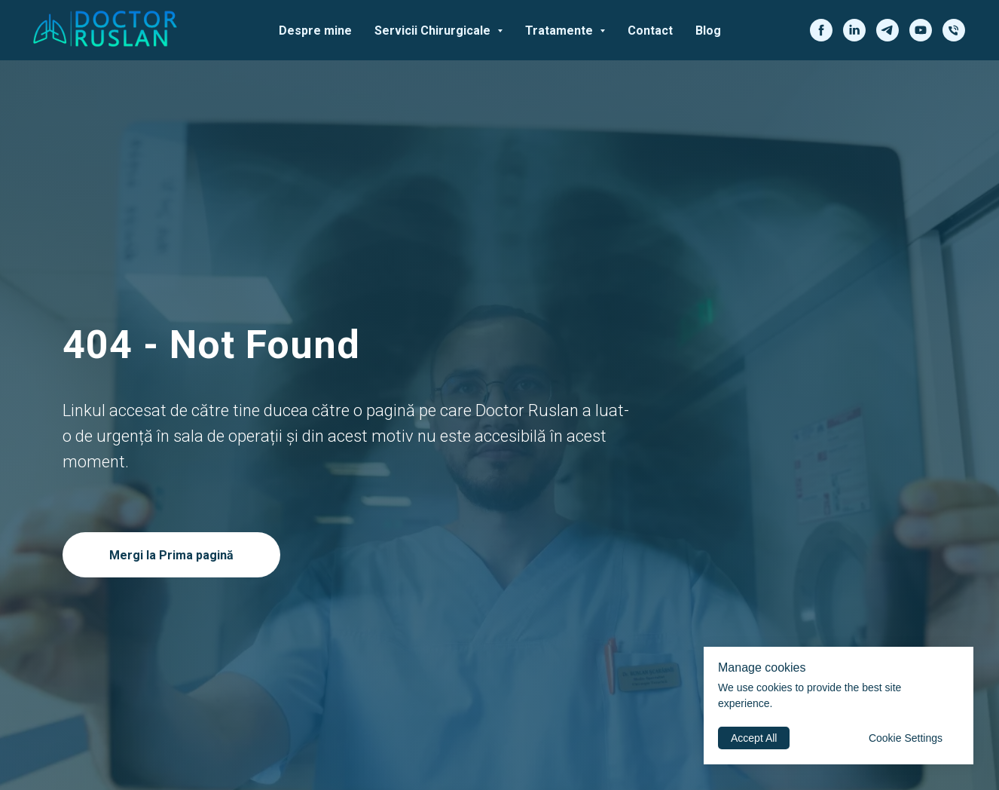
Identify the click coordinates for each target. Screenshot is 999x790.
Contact (650, 30)
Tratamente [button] (560, 30)
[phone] (953, 30)
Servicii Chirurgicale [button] (433, 30)
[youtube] (920, 30)
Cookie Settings (905, 738)
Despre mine (315, 30)
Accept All (754, 738)
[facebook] (821, 30)
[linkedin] (854, 30)
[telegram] (887, 30)
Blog (708, 30)
